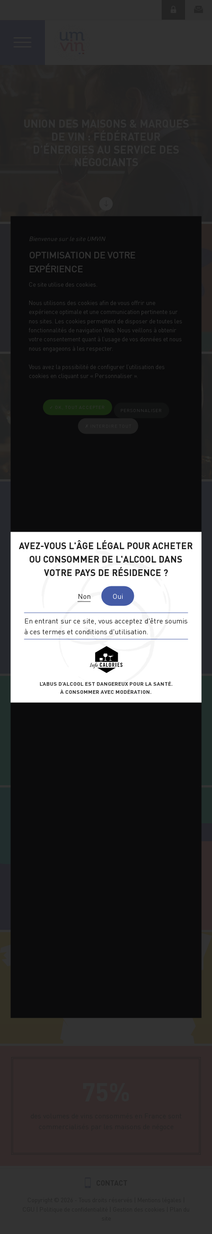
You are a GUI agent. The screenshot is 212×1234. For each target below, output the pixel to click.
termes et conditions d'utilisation (94, 631)
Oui (118, 595)
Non (84, 595)
